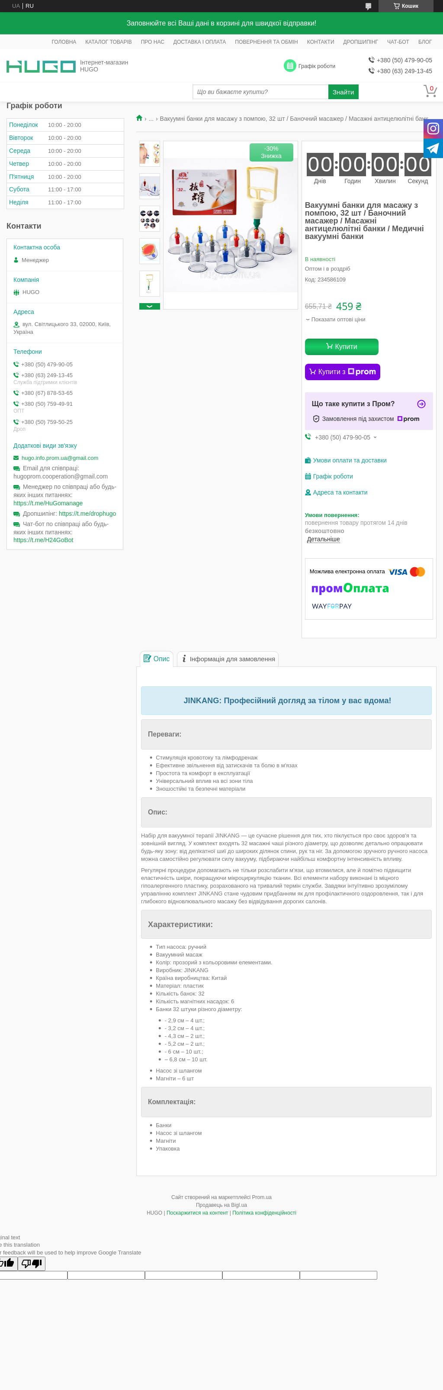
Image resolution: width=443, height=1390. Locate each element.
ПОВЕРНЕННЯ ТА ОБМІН (266, 42)
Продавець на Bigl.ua (221, 1205)
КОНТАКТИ (320, 42)
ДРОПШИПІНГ (361, 42)
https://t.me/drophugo (87, 513)
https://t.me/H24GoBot (43, 540)
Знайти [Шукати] (343, 92)
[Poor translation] (31, 1264)
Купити (346, 346)
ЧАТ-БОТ (398, 42)
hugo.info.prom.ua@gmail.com (60, 458)
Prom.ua (262, 1197)
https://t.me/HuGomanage (48, 503)
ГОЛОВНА (63, 42)
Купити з (347, 372)
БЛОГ (425, 42)
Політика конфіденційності (264, 1213)
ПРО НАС (152, 42)
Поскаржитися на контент (197, 1213)
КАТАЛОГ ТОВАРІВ (108, 42)
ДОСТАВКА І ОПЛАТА (199, 42)
